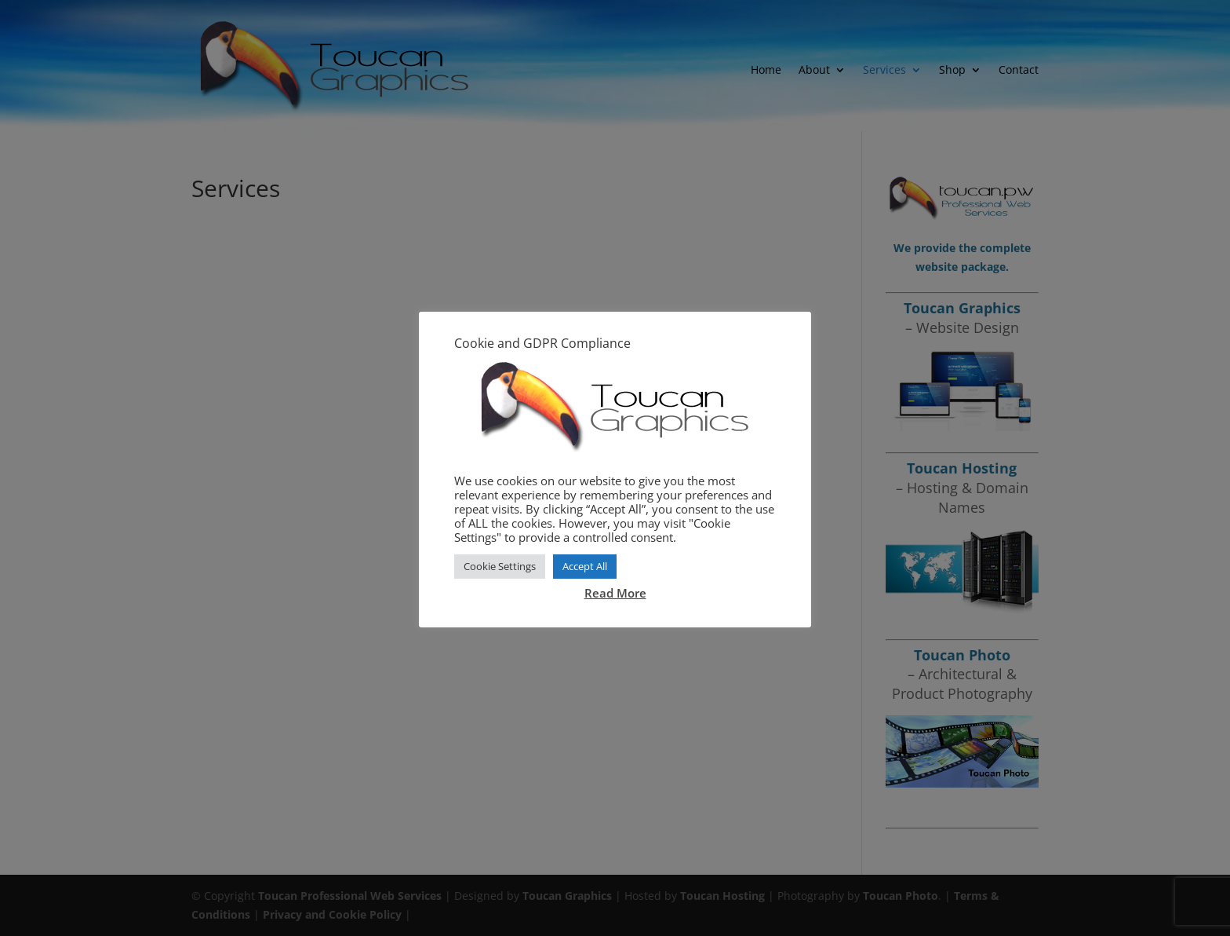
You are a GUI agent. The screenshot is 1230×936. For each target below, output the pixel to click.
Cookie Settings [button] (500, 566)
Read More (615, 593)
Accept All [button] (584, 566)
